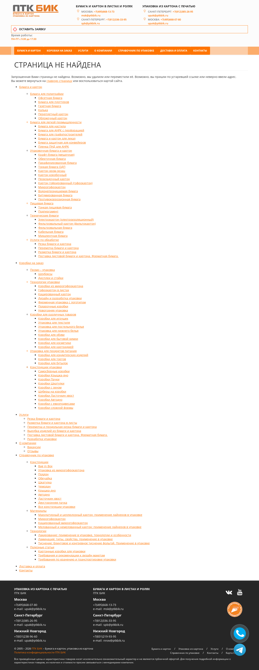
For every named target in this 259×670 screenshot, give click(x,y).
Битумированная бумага (55, 194)
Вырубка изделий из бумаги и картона (54, 430)
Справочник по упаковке (136, 50)
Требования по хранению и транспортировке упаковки (77, 559)
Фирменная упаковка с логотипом (62, 302)
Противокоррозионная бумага (59, 199)
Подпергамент (48, 211)
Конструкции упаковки (46, 366)
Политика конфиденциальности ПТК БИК (40, 651)
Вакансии (34, 446)
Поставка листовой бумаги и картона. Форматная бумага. (78, 255)
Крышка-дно (47, 490)
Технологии (38, 530)
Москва (20, 599)
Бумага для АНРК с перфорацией (61, 130)
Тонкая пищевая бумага (55, 207)
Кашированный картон (54, 293)
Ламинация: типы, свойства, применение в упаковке (75, 538)
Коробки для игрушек (53, 318)
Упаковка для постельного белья (61, 326)
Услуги (83, 50)
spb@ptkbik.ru (90, 24)
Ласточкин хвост (50, 498)
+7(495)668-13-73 (104, 12)
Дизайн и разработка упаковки (60, 298)
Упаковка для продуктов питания (53, 350)
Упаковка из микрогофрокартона (61, 469)
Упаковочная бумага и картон (51, 150)
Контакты (200, 50)
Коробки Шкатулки (51, 383)
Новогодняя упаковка (53, 310)
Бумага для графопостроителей (60, 134)
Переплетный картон (53, 113)
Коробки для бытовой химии (58, 338)
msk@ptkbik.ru (90, 16)
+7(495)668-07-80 (171, 20)
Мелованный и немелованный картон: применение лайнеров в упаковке (89, 526)
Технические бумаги (44, 215)
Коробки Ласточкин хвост (56, 395)
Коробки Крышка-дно (53, 375)
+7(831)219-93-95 (104, 636)
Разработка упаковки (42, 438)
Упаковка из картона (190, 648)
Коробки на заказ (59, 50)
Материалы (38, 510)
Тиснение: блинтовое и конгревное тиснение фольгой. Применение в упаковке (94, 542)
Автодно (44, 494)
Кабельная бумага (51, 231)
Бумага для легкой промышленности (56, 121)
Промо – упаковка (42, 269)
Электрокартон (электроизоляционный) (66, 219)
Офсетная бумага (50, 97)
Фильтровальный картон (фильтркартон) (67, 223)
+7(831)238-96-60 (25, 636)
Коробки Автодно (50, 399)
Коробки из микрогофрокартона (60, 285)
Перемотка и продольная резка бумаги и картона (62, 426)
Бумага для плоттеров (53, 101)
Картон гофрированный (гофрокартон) (65, 182)
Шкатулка (45, 482)
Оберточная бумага (52, 158)
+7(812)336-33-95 (116, 20)
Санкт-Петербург (28, 614)
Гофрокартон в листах (53, 289)
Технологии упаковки (45, 281)
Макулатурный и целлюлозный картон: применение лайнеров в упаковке (90, 514)
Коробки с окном (50, 387)
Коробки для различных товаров (53, 314)
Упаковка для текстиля (54, 322)
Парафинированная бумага (57, 162)
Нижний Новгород (30, 630)
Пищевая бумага (41, 203)
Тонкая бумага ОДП (51, 166)
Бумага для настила (52, 126)
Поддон (43, 474)
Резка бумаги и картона (54, 243)
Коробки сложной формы (55, 407)
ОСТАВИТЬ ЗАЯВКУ (32, 30)
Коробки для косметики (54, 342)
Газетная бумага (49, 105)
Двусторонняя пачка (52, 502)
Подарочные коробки (53, 306)
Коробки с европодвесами (56, 403)
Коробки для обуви (51, 334)
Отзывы (32, 450)
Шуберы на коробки (52, 391)
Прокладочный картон (54, 178)
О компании (103, 50)
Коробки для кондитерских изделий (63, 354)
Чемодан (44, 486)
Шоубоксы (45, 273)
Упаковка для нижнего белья (58, 330)
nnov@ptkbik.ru (114, 640)
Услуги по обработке (44, 239)
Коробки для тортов (52, 358)
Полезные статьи (42, 547)
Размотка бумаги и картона (57, 251)
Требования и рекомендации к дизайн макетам (71, 555)
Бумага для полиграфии (47, 93)
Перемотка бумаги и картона (58, 247)
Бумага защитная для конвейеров (62, 142)
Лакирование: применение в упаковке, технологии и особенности (84, 534)
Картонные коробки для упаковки (61, 551)
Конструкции (39, 461)
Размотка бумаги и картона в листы (52, 422)
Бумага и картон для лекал (56, 138)
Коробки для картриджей (55, 346)
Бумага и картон (29, 50)
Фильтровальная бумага (55, 227)
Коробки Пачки (48, 379)
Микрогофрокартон (52, 186)
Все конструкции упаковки (56, 506)
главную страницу (59, 80)
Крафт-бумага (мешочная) (56, 154)
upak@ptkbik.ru (158, 16)
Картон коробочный (52, 174)
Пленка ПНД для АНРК (53, 146)
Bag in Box (45, 465)
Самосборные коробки (54, 371)
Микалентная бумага (53, 235)
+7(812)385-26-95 (183, 12)
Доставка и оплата (173, 50)
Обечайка (45, 478)
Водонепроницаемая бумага (58, 190)
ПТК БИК (37, 648)
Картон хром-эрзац (51, 170)
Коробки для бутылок (53, 362)
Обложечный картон (52, 117)
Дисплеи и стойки (50, 277)
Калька (43, 109)
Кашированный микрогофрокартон (63, 522)
